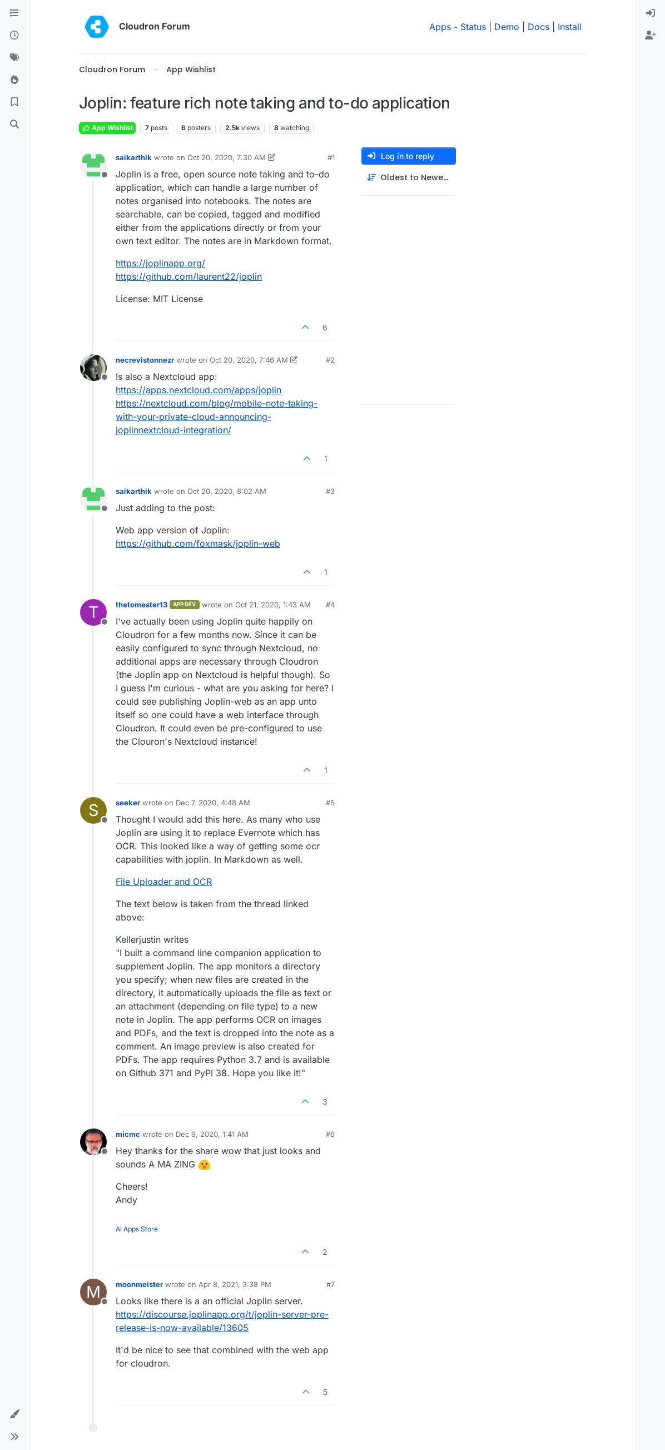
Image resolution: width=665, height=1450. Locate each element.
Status (473, 26)
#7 (330, 1284)
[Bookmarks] (14, 102)
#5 (330, 802)
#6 (330, 1134)
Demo (506, 26)
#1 (331, 157)
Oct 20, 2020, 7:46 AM (249, 359)
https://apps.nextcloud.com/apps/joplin (198, 389)
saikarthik (134, 157)
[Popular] (14, 80)
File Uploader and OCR (164, 881)
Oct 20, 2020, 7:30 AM (226, 157)
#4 (330, 604)
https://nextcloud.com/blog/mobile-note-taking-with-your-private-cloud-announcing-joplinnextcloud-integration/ (216, 417)
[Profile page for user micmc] (93, 1142)
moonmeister (139, 1284)
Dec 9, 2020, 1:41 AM (212, 1134)
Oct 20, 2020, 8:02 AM (226, 491)
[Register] (651, 35)
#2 (330, 359)
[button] (14, 1414)
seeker (128, 802)
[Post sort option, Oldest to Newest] (408, 177)
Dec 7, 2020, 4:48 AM (213, 802)
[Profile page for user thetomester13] (93, 612)
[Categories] (14, 13)
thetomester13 (141, 604)
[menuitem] (651, 13)
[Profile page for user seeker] (93, 810)
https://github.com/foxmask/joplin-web (198, 543)
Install (570, 26)
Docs (538, 26)
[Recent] (14, 35)
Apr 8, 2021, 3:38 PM (234, 1284)
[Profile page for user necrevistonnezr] (93, 367)
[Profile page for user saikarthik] (93, 165)
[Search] (14, 124)
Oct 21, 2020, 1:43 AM (273, 604)
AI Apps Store (137, 1229)
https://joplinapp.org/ (160, 263)
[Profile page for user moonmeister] (93, 1292)
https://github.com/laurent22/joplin (189, 276)
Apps (440, 26)
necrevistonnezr (145, 359)
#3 (330, 491)
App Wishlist (107, 127)
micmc (128, 1134)
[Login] (651, 13)
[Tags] (14, 58)
